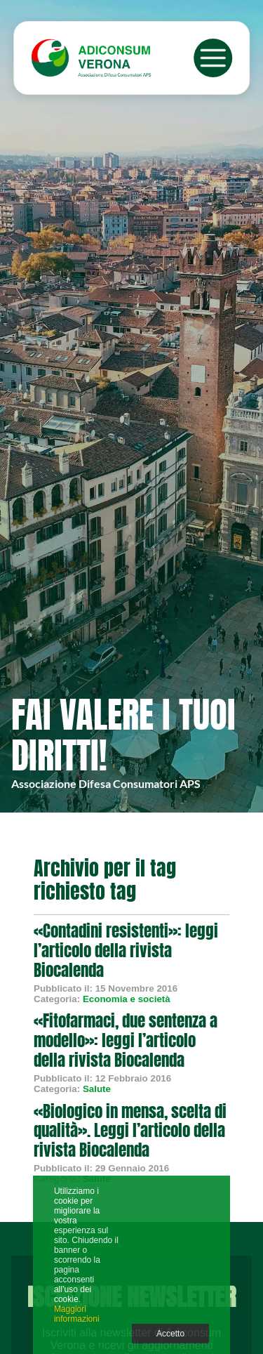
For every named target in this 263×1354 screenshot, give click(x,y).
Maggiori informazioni (77, 1314)
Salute (97, 1089)
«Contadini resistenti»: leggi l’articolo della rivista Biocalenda (126, 950)
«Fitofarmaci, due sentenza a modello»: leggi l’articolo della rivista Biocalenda (125, 1040)
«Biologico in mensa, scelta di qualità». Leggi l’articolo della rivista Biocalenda (130, 1131)
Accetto (170, 1334)
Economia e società (126, 999)
